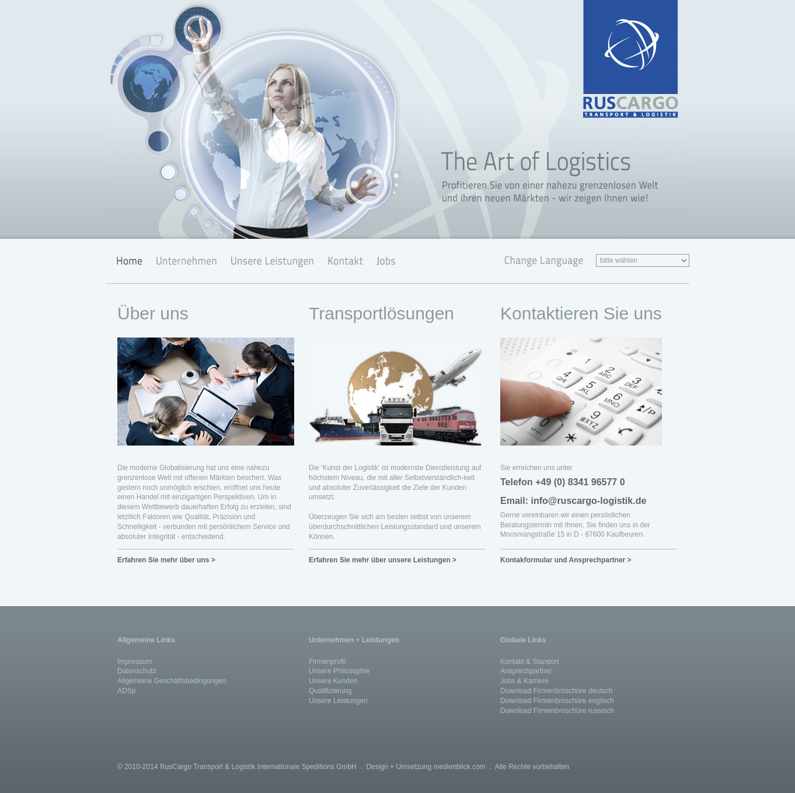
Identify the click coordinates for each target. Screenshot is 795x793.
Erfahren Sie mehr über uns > (166, 560)
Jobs (383, 261)
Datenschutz (136, 671)
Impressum (134, 662)
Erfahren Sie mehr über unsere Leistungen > (382, 560)
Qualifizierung (330, 691)
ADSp (126, 691)
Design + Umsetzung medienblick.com (425, 767)
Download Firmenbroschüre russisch (557, 711)
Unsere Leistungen (271, 261)
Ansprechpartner (526, 671)
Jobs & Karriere (524, 681)
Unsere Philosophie (339, 671)
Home (127, 261)
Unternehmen (186, 261)
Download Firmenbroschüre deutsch (556, 691)
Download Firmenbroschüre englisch (557, 701)
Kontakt (344, 261)
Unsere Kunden (333, 681)
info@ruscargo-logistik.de (588, 501)
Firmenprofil (327, 662)
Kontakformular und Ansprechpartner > (566, 560)
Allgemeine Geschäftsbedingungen (171, 681)
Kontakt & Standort (529, 662)
